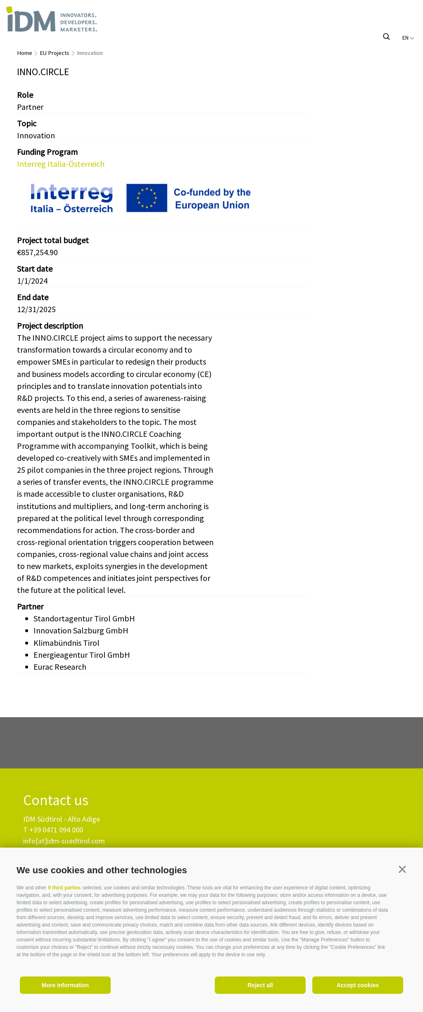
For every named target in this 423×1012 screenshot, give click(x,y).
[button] (402, 869)
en (408, 37)
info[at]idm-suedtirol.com (64, 841)
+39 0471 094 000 (56, 829)
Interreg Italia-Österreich (61, 164)
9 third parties (64, 888)
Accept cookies (358, 985)
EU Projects (54, 53)
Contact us (55, 800)
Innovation (90, 53)
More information (65, 985)
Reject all (260, 985)
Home (24, 53)
